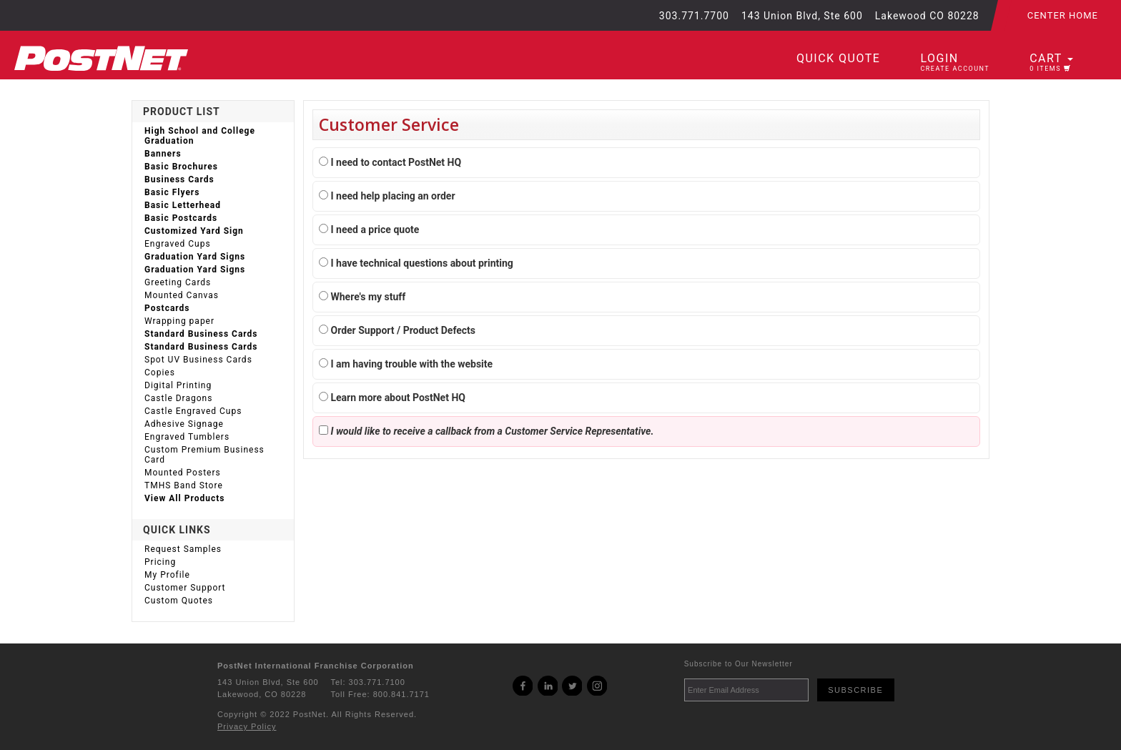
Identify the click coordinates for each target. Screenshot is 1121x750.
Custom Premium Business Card (204, 455)
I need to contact (390, 162)
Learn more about (392, 397)
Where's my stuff (362, 296)
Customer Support (185, 588)
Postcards (167, 308)
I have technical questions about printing (416, 263)
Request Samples (183, 549)
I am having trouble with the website (406, 364)
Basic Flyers (171, 192)
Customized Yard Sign (194, 231)
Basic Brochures (181, 167)
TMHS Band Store (183, 485)
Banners (163, 154)
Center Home (1062, 15)
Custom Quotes (178, 601)
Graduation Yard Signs (194, 257)
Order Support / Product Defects (397, 330)
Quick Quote (838, 58)
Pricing (160, 562)
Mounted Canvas (181, 295)
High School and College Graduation (199, 136)
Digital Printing (178, 385)
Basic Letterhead (182, 205)
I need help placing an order (387, 196)
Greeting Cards (177, 282)
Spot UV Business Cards (198, 360)
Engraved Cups (177, 244)
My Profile (167, 575)
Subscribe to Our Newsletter (738, 664)
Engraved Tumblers (186, 437)
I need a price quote (369, 229)
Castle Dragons (178, 398)
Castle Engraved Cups (193, 411)
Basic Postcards (180, 218)
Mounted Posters (182, 473)
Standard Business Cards (201, 334)
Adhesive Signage (184, 424)
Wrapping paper (179, 321)
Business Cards (179, 179)
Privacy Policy (246, 726)
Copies (159, 372)
